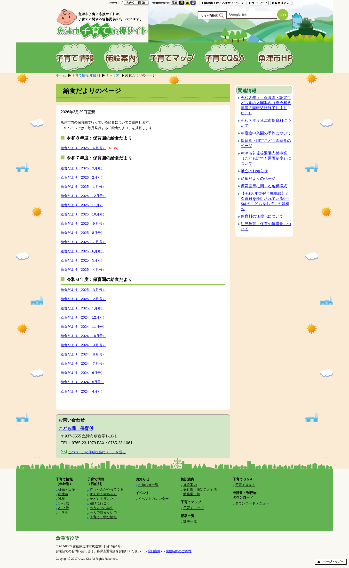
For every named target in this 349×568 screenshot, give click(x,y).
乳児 (61, 499)
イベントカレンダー (153, 499)
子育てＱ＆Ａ (245, 485)
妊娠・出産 (66, 489)
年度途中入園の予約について (266, 133)
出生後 (63, 494)
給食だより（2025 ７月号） (83, 242)
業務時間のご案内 (178, 551)
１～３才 (112, 75)
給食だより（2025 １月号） (83, 187)
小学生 (63, 512)
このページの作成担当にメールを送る (97, 452)
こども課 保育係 (75, 428)
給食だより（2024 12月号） (83, 317)
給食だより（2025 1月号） (82, 308)
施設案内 (190, 485)
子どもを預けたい (103, 499)
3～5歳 (63, 508)
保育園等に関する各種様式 (264, 186)
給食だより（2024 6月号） (82, 373)
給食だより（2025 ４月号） (83, 270)
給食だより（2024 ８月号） (83, 354)
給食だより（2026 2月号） (82, 177)
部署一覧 (190, 521)
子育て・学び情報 (103, 517)
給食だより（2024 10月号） (83, 336)
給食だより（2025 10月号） (83, 214)
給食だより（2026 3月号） (82, 168)
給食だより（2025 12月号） (83, 196)
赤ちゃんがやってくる (107, 489)
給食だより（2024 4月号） (82, 391)
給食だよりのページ (258, 178)
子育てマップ (193, 508)
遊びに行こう (100, 503)
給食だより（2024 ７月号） (83, 363)
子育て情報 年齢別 (86, 75)
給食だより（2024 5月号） (82, 382)
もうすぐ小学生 (101, 508)
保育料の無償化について (262, 216)
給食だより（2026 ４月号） (83, 148)
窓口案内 (154, 551)
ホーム (61, 75)
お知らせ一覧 (148, 485)
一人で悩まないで (103, 512)
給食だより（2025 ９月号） (83, 223)
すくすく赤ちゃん (103, 494)
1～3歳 (63, 503)
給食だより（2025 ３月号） (83, 290)
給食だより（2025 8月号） (82, 233)
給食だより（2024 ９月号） (83, 345)
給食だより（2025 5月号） (82, 260)
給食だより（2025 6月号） (82, 251)
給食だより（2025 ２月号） (83, 299)
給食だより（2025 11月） (82, 205)
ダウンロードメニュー (252, 503)
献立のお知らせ (254, 171)
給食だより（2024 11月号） (83, 327)
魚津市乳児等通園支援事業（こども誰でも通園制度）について (266, 158)
